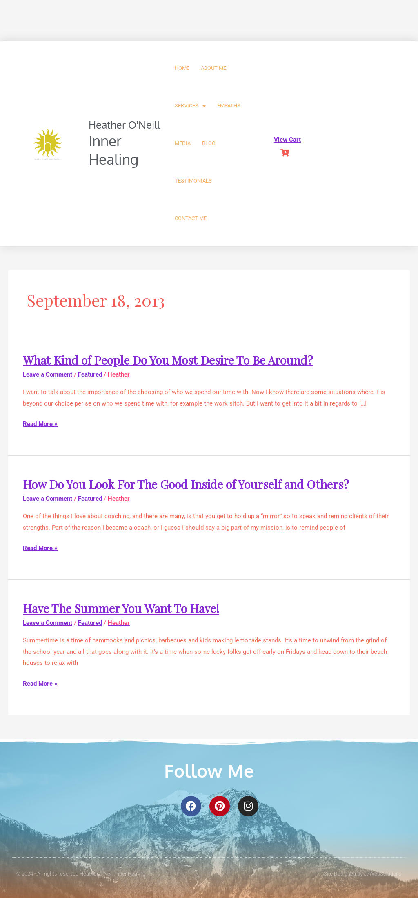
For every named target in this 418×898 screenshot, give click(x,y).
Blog (209, 143)
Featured (90, 374)
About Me (213, 68)
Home (182, 68)
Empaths (228, 106)
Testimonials (193, 181)
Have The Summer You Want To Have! (125, 608)
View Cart (287, 139)
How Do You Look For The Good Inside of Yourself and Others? (192, 484)
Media (183, 143)
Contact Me (191, 218)
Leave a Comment (47, 374)
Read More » (40, 424)
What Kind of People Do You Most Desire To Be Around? (173, 360)
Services (190, 106)
